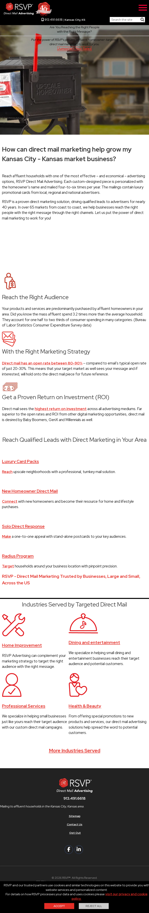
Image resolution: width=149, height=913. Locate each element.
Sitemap (74, 816)
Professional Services (23, 706)
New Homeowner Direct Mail (30, 491)
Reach (7, 471)
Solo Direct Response (23, 526)
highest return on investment (61, 408)
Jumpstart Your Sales (74, 49)
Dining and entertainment (94, 642)
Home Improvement (22, 645)
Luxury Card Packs (20, 461)
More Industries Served (74, 750)
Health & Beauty (85, 706)
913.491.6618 (52, 20)
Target (8, 566)
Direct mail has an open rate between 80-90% (42, 363)
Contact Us (74, 824)
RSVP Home (97, 19)
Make (6, 536)
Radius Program (18, 556)
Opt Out (75, 833)
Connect (9, 501)
